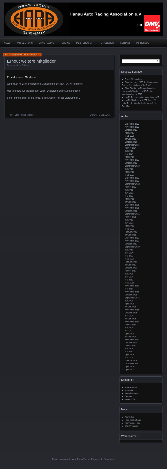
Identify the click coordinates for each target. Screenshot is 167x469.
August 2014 (130, 325)
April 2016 (129, 304)
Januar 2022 (130, 202)
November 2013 (132, 340)
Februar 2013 (131, 361)
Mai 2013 (129, 352)
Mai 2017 (129, 289)
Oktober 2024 (131, 142)
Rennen (128, 396)
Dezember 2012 (132, 364)
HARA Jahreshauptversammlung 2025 (142, 97)
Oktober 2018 (131, 268)
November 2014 (132, 322)
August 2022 (130, 187)
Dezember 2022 (132, 178)
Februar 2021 (131, 232)
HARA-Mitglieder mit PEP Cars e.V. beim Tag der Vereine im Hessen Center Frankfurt (140, 103)
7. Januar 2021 (33, 54)
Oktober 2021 (131, 211)
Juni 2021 (129, 223)
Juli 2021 (129, 220)
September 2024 (132, 145)
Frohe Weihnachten (133, 79)
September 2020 (132, 247)
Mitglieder (129, 390)
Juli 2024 (129, 151)
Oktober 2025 (131, 130)
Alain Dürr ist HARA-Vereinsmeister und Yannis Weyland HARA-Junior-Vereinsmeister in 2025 (139, 91)
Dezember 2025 (132, 124)
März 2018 (129, 283)
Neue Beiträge (22, 65)
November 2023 (132, 160)
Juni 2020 (129, 253)
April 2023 (129, 172)
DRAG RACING (46, 43)
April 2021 (129, 226)
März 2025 (129, 136)
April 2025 (129, 133)
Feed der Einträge (133, 420)
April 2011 (129, 370)
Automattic (109, 459)
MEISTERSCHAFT (85, 43)
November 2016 (132, 292)
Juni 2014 (129, 331)
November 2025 (132, 127)
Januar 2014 (130, 337)
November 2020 (132, 241)
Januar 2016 (130, 307)
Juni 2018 (129, 277)
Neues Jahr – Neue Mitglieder (22, 115)
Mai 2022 (129, 196)
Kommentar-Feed (132, 423)
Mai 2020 (129, 256)
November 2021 (132, 208)
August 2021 (130, 217)
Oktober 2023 (131, 163)
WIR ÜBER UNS (25, 43)
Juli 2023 (129, 169)
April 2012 (129, 367)
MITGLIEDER (107, 43)
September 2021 (132, 214)
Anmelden (129, 417)
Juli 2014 (129, 328)
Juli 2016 (129, 301)
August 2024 (130, 148)
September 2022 (132, 184)
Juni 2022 (129, 193)
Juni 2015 (129, 316)
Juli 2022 (129, 190)
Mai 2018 (129, 280)
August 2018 (130, 271)
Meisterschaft (131, 387)
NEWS (7, 43)
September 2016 (132, 298)
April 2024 (129, 157)
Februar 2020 (131, 262)
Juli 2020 (129, 250)
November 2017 (132, 286)
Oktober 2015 (131, 313)
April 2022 (129, 199)
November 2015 (132, 310)
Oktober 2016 (131, 295)
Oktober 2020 (131, 244)
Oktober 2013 (131, 343)
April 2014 (129, 334)
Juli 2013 (129, 349)
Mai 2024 (129, 154)
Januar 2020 (130, 265)
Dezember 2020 (132, 238)
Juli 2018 (129, 274)
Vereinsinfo (130, 399)
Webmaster (19, 54)
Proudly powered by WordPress (67, 459)
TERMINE (65, 43)
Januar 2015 (130, 319)
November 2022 (132, 181)
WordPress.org (131, 426)
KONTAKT (125, 43)
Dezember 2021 (132, 205)
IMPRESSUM (143, 43)
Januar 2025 (130, 139)
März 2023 (129, 175)
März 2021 (129, 229)
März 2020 (129, 259)
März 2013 (129, 358)
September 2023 (132, 166)
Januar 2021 (130, 235)
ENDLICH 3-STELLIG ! (100, 115)
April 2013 (129, 355)
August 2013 (130, 346)
